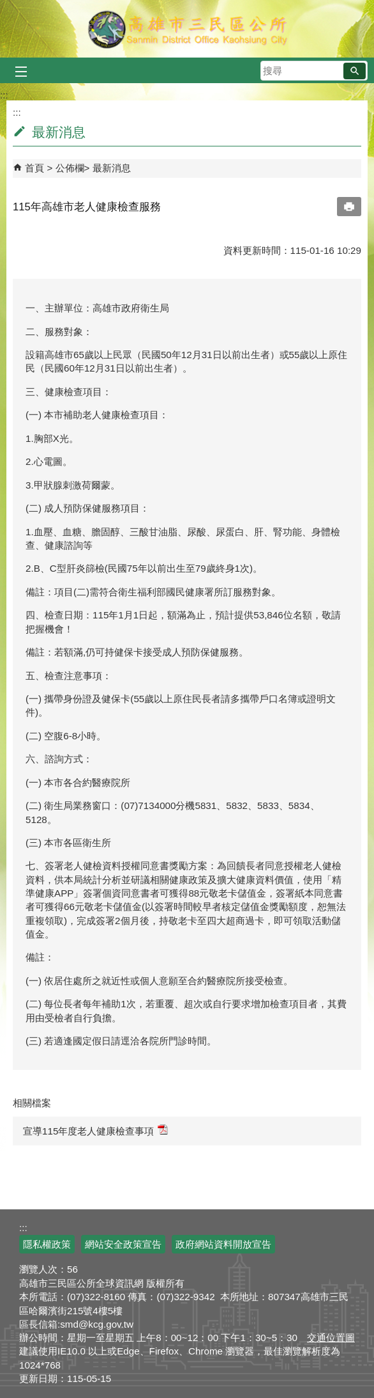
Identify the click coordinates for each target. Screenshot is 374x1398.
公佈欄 (70, 167)
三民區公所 (187, 29)
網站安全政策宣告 (123, 1244)
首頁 (34, 167)
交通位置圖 (331, 1337)
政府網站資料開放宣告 (223, 1244)
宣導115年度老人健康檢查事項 (95, 1130)
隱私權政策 (47, 1244)
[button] (354, 71)
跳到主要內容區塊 (6, 6)
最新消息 (112, 167)
